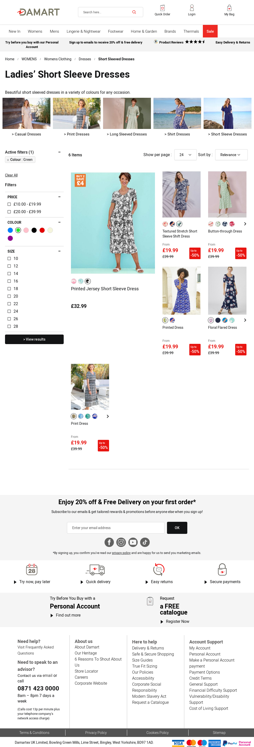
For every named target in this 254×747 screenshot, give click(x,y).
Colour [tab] (14, 221)
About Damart (87, 637)
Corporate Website (91, 667)
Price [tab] (12, 196)
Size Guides (142, 650)
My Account (199, 638)
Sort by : (205, 153)
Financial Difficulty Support (212, 680)
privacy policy (122, 543)
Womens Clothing (58, 58)
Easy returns (162, 572)
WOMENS (29, 58)
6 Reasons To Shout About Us (100, 649)
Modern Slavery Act (149, 686)
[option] (73, 279)
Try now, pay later (34, 572)
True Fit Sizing (144, 656)
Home (10, 58)
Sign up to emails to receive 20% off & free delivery (106, 42)
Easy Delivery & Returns (233, 42)
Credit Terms (200, 668)
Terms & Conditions (34, 723)
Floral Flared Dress (222, 323)
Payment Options (204, 662)
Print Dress (79, 417)
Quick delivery (98, 572)
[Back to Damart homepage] (38, 12)
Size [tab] (11, 250)
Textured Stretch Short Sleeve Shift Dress (179, 232)
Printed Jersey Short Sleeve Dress (104, 286)
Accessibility (142, 668)
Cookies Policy (157, 723)
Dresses (85, 58)
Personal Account (204, 644)
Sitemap (219, 723)
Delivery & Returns (148, 638)
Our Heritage (86, 643)
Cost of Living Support (208, 698)
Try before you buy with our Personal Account (32, 44)
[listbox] (81, 279)
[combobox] (110, 12)
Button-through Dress (224, 229)
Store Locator (86, 655)
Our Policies (142, 662)
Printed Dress (173, 323)
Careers (81, 661)
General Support (203, 674)
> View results (34, 338)
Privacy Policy (96, 723)
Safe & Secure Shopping (153, 644)
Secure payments (225, 572)
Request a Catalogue (150, 692)
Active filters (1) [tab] (19, 151)
